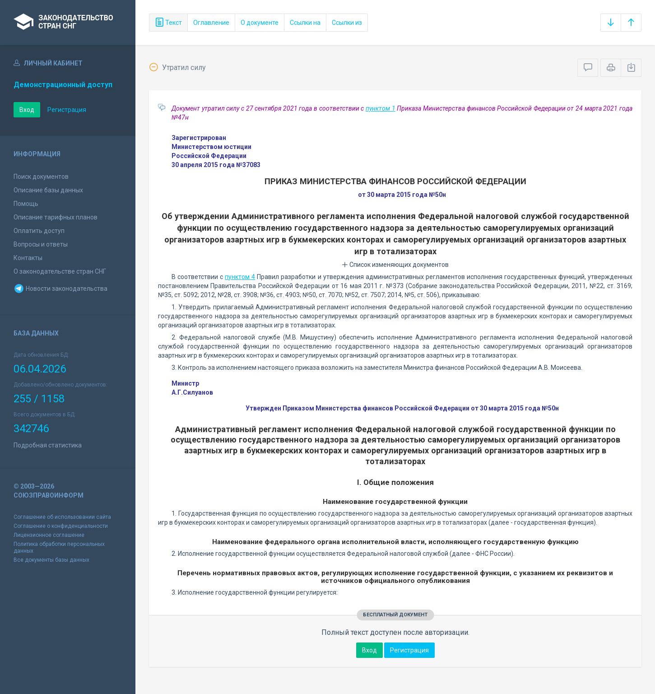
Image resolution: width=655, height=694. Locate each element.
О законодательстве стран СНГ (60, 271)
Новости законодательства (60, 288)
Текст (168, 22)
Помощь (26, 203)
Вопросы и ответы (41, 244)
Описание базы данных (48, 190)
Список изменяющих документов (395, 264)
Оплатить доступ (39, 230)
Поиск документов (41, 176)
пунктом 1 (380, 108)
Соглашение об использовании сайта (62, 517)
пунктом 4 (240, 276)
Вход (26, 109)
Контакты (28, 257)
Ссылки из (347, 22)
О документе (260, 22)
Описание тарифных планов (56, 217)
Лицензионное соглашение (49, 535)
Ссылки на (305, 22)
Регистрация (66, 109)
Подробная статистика (48, 445)
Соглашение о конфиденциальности (61, 526)
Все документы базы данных (51, 560)
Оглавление (211, 22)
